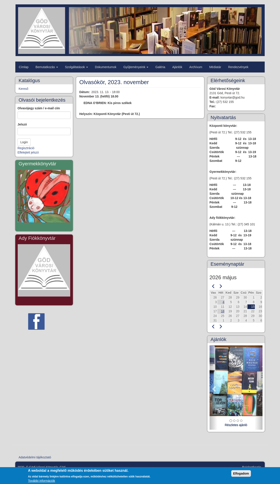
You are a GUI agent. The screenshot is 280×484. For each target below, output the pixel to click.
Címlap (23, 67)
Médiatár (215, 67)
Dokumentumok (105, 67)
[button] (213, 387)
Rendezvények (238, 67)
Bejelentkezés (251, 467)
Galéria (160, 67)
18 (222, 311)
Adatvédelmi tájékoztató (35, 457)
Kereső (23, 88)
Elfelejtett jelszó (28, 152)
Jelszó (22, 124)
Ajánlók (177, 67)
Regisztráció (26, 148)
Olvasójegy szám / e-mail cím (39, 108)
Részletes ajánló (236, 425)
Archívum (195, 67)
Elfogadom (241, 475)
